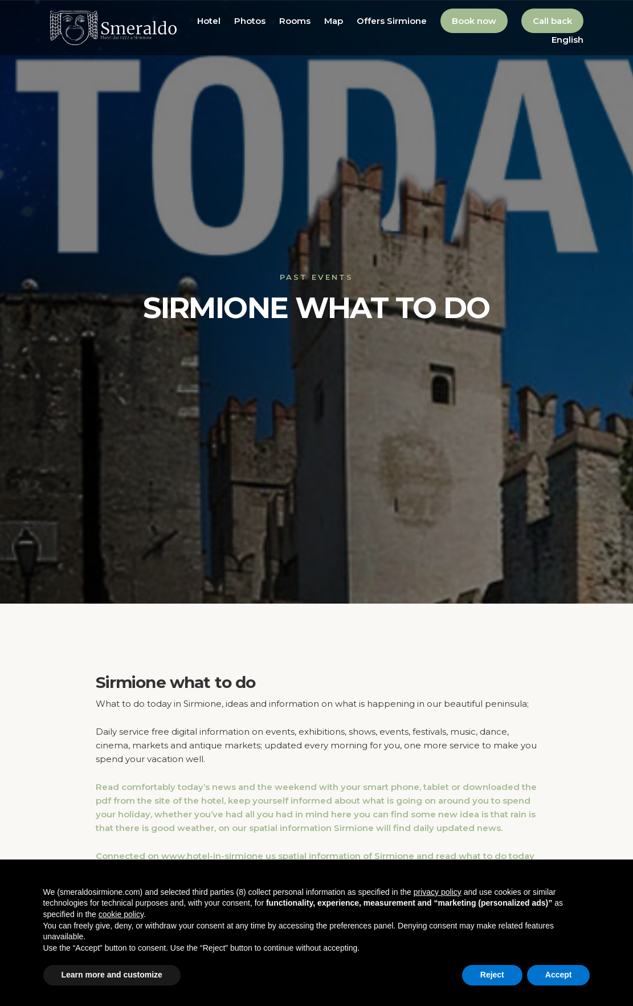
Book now (474, 21)
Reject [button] (492, 974)
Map (333, 20)
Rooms (295, 20)
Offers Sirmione (392, 20)
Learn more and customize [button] (112, 974)
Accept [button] (558, 974)
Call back (552, 21)
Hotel (208, 20)
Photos (250, 20)
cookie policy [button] (121, 914)
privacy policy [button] (438, 892)
